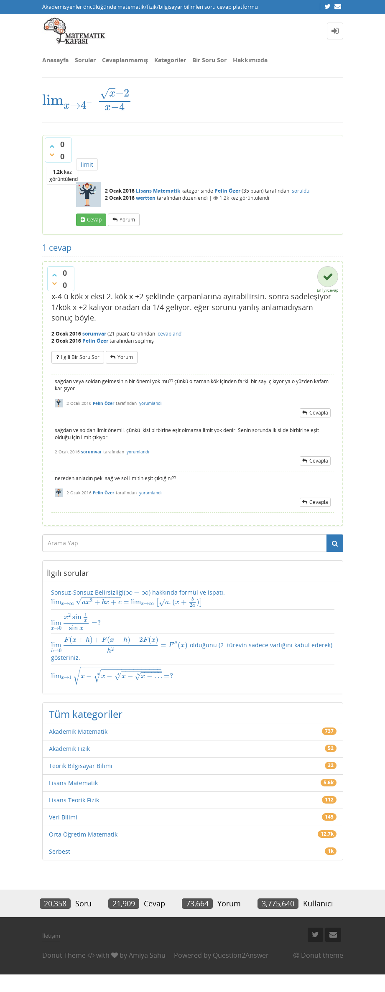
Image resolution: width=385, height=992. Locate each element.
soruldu (300, 200)
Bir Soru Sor (209, 60)
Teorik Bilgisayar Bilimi (80, 783)
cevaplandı (170, 343)
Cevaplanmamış (125, 60)
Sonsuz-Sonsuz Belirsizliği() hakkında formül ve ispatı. (133, 612)
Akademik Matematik (78, 749)
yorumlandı (150, 412)
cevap (94, 229)
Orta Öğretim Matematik (83, 851)
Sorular (85, 60)
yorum (127, 229)
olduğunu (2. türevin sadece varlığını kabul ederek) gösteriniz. (188, 669)
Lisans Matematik (158, 200)
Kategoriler (170, 60)
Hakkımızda (250, 60)
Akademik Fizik (69, 766)
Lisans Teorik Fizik (74, 817)
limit (87, 174)
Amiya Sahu (147, 972)
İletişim (51, 953)
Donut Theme (64, 972)
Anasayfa (55, 60)
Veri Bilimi (63, 834)
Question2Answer (241, 972)
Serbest (59, 868)
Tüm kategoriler (85, 731)
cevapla (318, 422)
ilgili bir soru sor (80, 366)
